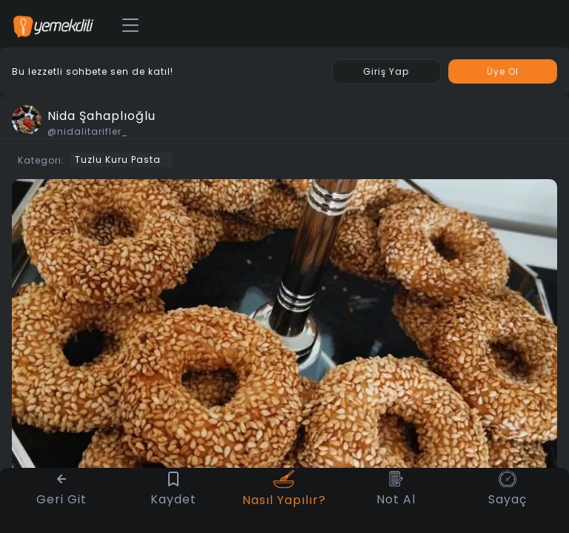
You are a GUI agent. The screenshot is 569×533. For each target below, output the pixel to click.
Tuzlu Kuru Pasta (118, 159)
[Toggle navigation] (130, 26)
